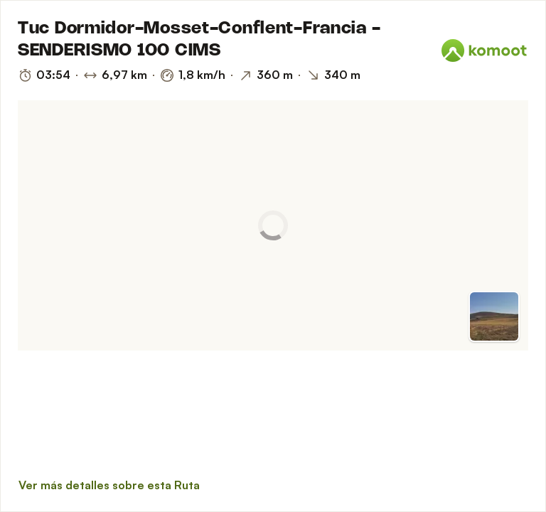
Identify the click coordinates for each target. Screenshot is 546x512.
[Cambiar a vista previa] (494, 316)
